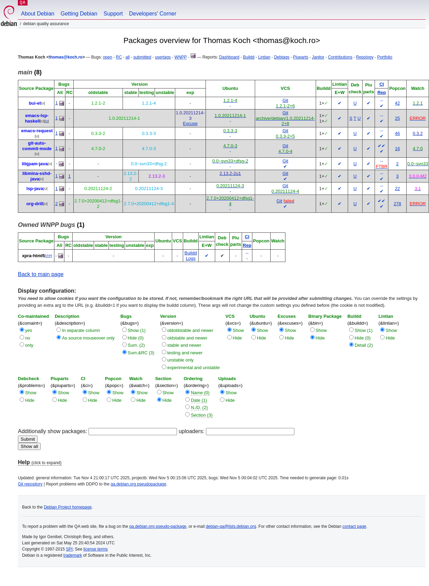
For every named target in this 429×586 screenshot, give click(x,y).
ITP (48, 256)
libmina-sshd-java (37, 176)
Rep (381, 92)
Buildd (248, 57)
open (107, 57)
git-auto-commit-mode (37, 145)
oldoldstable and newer (190, 330)
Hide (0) (136, 338)
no (27, 338)
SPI (69, 549)
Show (238, 330)
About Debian (37, 14)
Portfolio (384, 57)
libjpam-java (35, 163)
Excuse (190, 123)
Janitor (318, 57)
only (29, 345)
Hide (237, 338)
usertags (163, 57)
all (128, 57)
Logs (191, 258)
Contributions (340, 57)
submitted (142, 57)
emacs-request (37, 130)
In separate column (81, 330)
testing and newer (185, 352)
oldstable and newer (187, 338)
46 (397, 133)
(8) (30, 72)
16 (397, 148)
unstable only (180, 360)
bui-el (35, 103)
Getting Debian (79, 14)
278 (397, 203)
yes (28, 330)
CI (381, 84)
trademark (72, 555)
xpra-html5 (33, 255)
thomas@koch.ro (66, 57)
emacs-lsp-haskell (37, 118)
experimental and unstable (193, 367)
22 (397, 188)
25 (397, 118)
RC (119, 57)
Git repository (30, 484)
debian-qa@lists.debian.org (231, 526)
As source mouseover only (88, 338)
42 (397, 103)
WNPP (181, 57)
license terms (95, 549)
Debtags (282, 57)
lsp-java (35, 188)
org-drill (34, 203)
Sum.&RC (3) (141, 352)
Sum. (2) (136, 345)
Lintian (264, 57)
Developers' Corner (152, 14)
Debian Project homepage (68, 507)
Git (285, 100)
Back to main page (41, 274)
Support (113, 14)
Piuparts (300, 57)
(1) (51, 224)
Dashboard (229, 57)
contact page (354, 526)
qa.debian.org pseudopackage (138, 484)
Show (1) (137, 330)
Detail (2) (364, 345)
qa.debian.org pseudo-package (157, 526)
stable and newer (184, 345)
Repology (365, 57)
